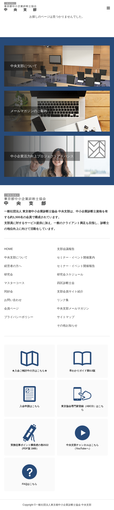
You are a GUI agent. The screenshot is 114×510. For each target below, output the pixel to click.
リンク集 (63, 300)
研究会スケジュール (70, 274)
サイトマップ (65, 317)
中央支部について (15, 257)
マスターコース (14, 283)
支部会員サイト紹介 (70, 291)
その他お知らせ (67, 325)
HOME (8, 249)
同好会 (8, 291)
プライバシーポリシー (18, 317)
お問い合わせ (13, 300)
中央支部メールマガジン (73, 308)
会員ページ (11, 308)
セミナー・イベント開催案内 (76, 257)
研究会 (8, 274)
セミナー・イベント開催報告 (76, 266)
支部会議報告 (65, 249)
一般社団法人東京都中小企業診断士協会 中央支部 (20, 6)
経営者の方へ (13, 266)
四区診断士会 (65, 283)
